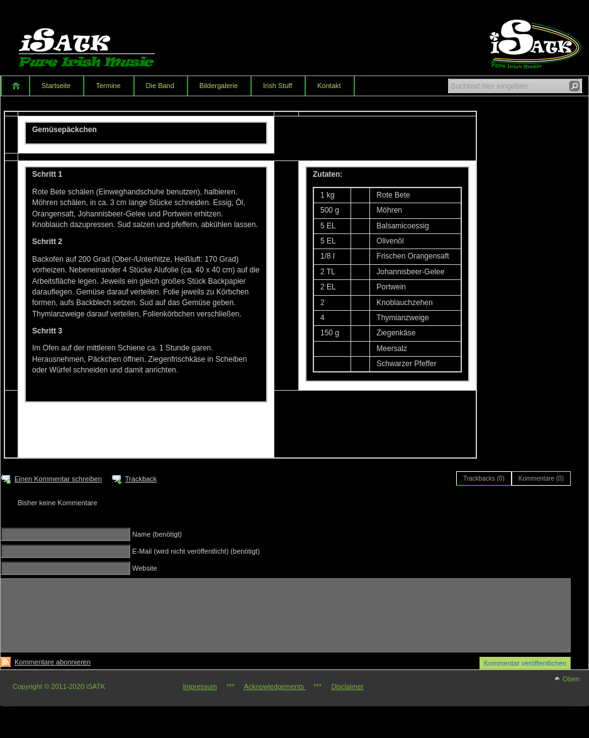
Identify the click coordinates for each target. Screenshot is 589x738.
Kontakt (328, 85)
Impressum (199, 686)
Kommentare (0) (541, 478)
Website (144, 568)
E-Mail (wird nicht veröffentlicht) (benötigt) (196, 551)
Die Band (160, 85)
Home (15, 86)
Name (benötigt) (157, 534)
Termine (108, 85)
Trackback (141, 479)
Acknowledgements (275, 686)
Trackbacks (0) (484, 478)
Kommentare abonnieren (52, 662)
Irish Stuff (277, 85)
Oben (571, 679)
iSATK (97, 40)
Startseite (56, 85)
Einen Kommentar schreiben (58, 479)
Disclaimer (347, 686)
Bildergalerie (218, 85)
